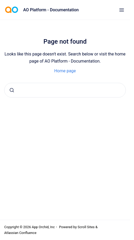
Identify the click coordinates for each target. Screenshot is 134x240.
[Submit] (12, 90)
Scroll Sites (86, 227)
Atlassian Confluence (20, 233)
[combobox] (65, 90)
